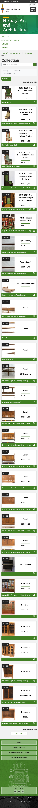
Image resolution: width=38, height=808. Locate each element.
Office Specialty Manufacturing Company (15, 381)
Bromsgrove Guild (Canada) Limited (13, 188)
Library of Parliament (19, 747)
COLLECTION (5, 36)
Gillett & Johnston (8, 338)
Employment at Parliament (19, 757)
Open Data (20, 798)
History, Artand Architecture (15, 25)
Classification (9, 73)
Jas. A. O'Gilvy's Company (10, 595)
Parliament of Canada (9, 1)
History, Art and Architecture (11, 53)
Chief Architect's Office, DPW (11, 123)
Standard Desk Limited (9, 723)
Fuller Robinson (23, 723)
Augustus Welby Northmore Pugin (13, 231)
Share (32, 4)
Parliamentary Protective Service (19, 752)
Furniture (6, 78)
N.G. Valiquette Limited (9, 145)
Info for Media (30, 798)
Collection (28, 53)
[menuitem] (31, 1)
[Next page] (25, 734)
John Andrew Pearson (27, 595)
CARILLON (4, 44)
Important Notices (9, 798)
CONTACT (4, 48)
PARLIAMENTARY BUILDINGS (10, 40)
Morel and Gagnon (27, 123)
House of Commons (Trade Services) (14, 252)
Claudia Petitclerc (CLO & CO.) (11, 402)
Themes (17, 70)
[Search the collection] (17, 64)
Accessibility (18, 802)
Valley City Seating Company (11, 166)
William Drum (6, 102)
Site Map (10, 802)
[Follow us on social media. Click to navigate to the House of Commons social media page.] (19, 790)
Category (6, 70)
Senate (19, 742)
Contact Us (27, 802)
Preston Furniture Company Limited (13, 702)
